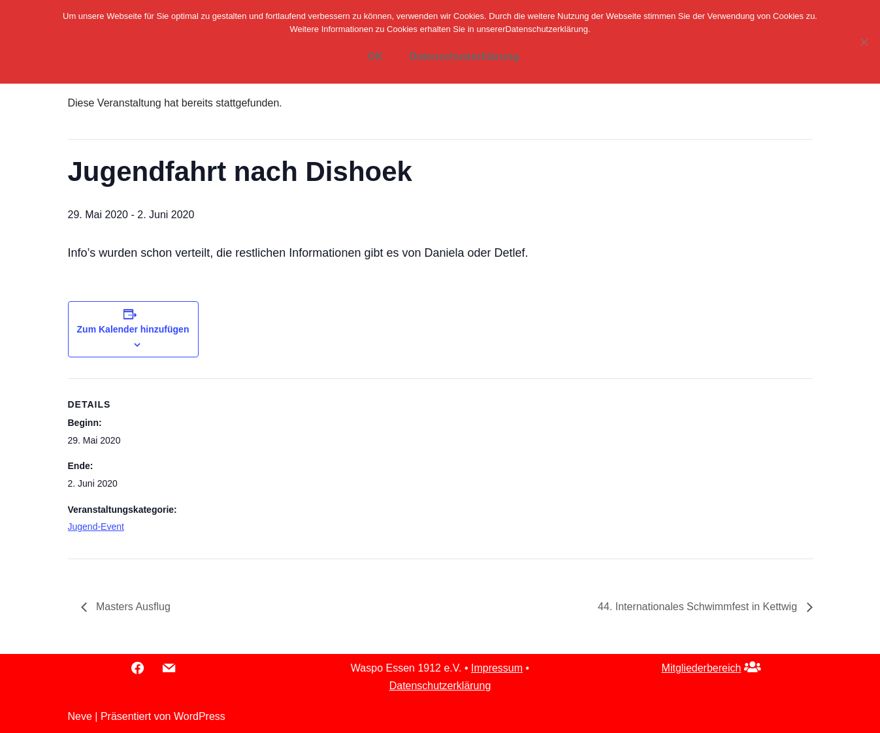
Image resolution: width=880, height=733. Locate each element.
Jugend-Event (96, 526)
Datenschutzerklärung (440, 685)
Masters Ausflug (132, 606)
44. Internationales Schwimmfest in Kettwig (699, 606)
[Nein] (863, 41)
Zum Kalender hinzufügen (133, 329)
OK (375, 56)
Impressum (497, 668)
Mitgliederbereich (701, 668)
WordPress (199, 716)
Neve (80, 716)
